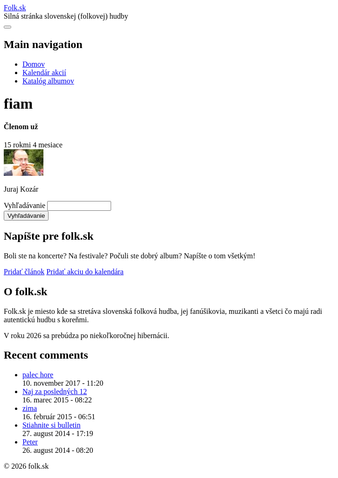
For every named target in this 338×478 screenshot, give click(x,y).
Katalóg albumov (48, 81)
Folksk (15, 8)
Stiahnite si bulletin (51, 425)
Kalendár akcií (44, 72)
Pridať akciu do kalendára (84, 272)
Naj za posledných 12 (54, 391)
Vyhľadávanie (24, 205)
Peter (30, 442)
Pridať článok (24, 272)
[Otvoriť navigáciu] (7, 27)
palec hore (37, 375)
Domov (33, 64)
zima (29, 408)
